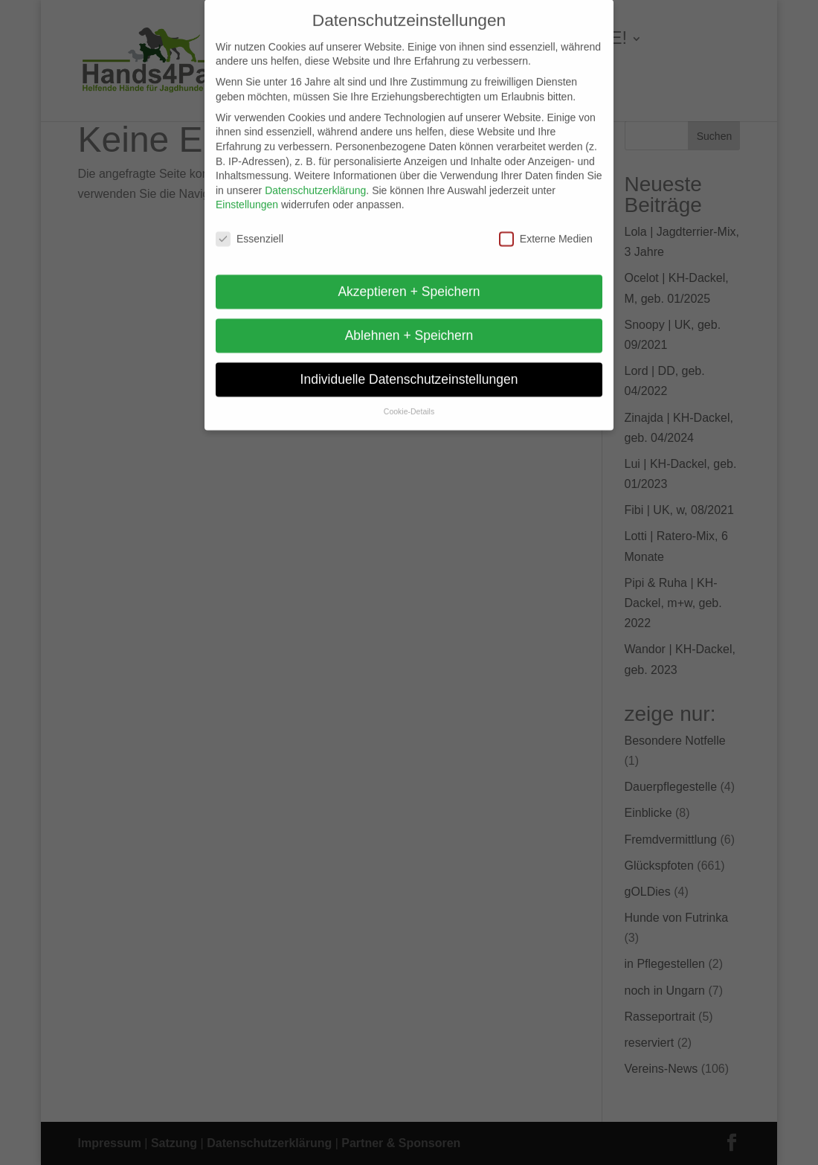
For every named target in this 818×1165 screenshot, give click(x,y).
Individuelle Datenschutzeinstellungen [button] (409, 369)
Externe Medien (546, 229)
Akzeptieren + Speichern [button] (409, 281)
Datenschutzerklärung (315, 180)
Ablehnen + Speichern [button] (409, 325)
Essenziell (249, 229)
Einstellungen (247, 194)
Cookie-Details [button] (409, 402)
